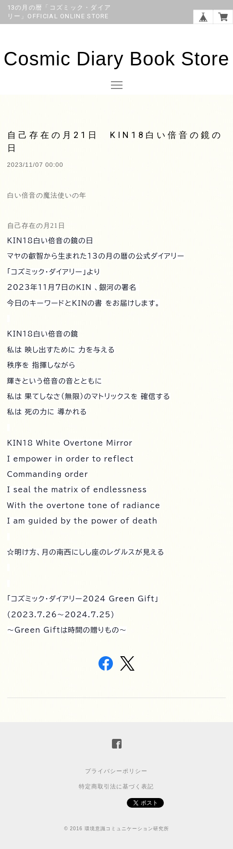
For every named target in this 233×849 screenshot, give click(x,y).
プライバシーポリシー (116, 771)
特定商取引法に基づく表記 (116, 786)
